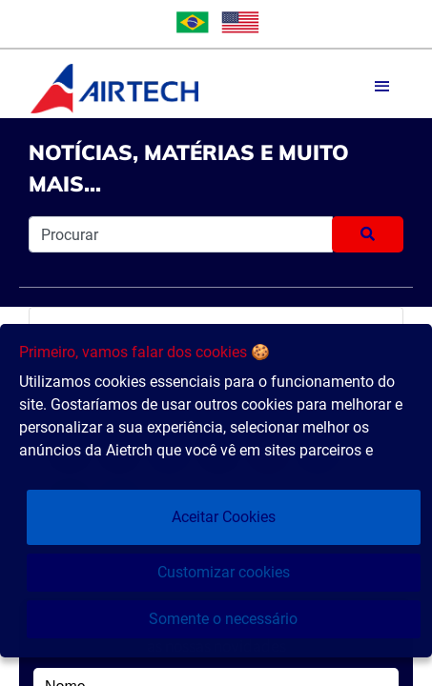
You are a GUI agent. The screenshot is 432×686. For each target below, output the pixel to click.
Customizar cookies (223, 572)
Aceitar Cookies (224, 517)
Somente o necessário (223, 619)
